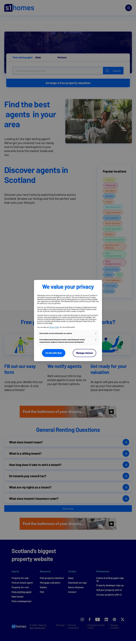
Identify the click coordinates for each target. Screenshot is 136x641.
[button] (68, 333)
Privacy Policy (55, 327)
